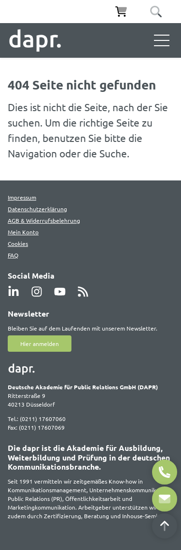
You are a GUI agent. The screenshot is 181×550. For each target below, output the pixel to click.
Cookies (18, 243)
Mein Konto (23, 232)
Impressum (22, 197)
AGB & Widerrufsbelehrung (44, 220)
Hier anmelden (39, 343)
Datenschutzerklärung (37, 209)
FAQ (13, 255)
